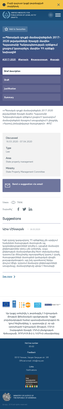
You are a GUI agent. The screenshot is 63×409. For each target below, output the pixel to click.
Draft (6, 79)
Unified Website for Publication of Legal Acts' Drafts (23, 14)
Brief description (12, 71)
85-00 (31, 346)
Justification (10, 88)
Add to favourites (17, 29)
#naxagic (54, 59)
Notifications (31, 370)
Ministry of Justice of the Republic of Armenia (24, 397)
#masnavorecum (39, 59)
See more (7, 276)
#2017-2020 (9, 59)
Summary (9, 97)
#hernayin (23, 59)
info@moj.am (38, 360)
